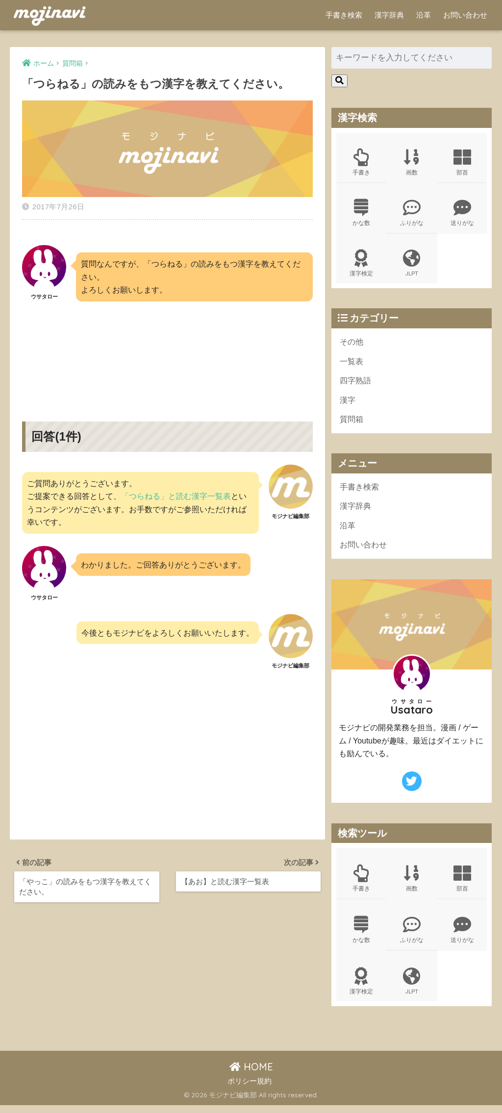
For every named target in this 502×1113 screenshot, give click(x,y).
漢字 (348, 404)
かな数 (361, 214)
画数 (411, 162)
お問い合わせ (465, 15)
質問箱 (352, 424)
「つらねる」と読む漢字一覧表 (176, 493)
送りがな (462, 214)
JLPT (411, 265)
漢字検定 (361, 265)
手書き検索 (344, 15)
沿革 (423, 15)
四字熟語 (356, 384)
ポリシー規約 (249, 1088)
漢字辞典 (389, 15)
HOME (251, 1074)
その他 (352, 344)
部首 (462, 162)
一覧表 (352, 365)
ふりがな (411, 214)
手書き (361, 162)
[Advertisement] (167, 350)
